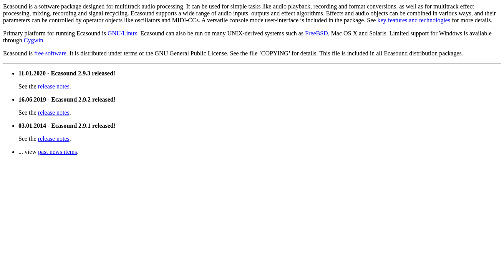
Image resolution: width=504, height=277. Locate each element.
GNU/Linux (122, 33)
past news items (57, 152)
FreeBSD (316, 33)
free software (50, 53)
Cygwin (33, 40)
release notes (54, 86)
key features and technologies (413, 20)
